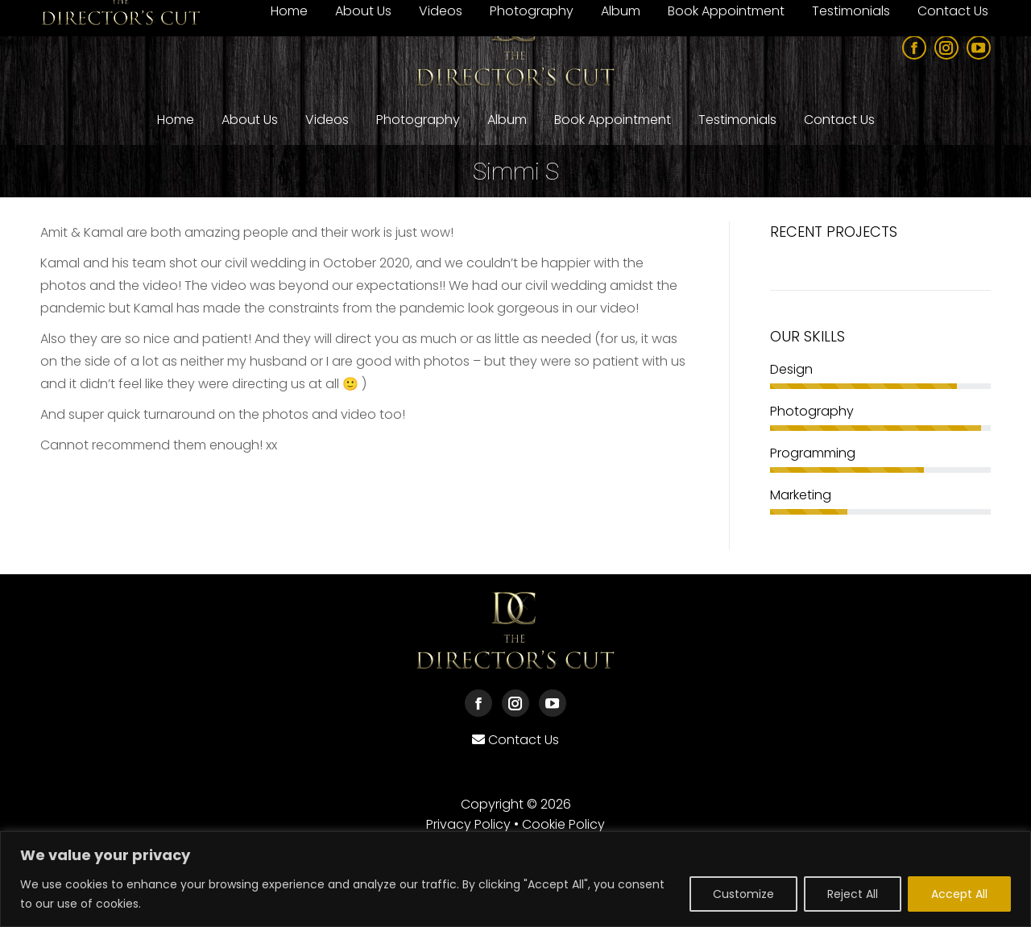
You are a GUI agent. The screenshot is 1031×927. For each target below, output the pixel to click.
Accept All (959, 894)
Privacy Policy (468, 824)
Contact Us (523, 739)
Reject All (852, 894)
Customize (743, 894)
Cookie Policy (563, 824)
